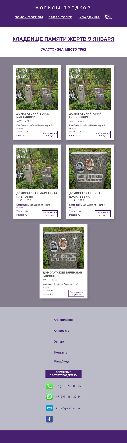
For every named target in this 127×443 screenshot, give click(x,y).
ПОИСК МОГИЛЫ (29, 17)
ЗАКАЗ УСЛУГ (60, 17)
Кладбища (61, 361)
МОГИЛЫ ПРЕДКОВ (63, 8)
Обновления (63, 320)
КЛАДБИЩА (90, 17)
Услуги (59, 342)
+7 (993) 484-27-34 (63, 396)
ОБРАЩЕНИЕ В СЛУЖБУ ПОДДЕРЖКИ (63, 374)
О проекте (61, 331)
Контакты (61, 353)
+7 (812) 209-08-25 (63, 386)
